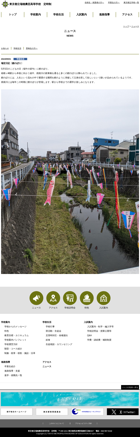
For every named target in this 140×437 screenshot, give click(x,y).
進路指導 (104, 14)
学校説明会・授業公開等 (99, 331)
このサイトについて (56, 423)
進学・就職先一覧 (13, 375)
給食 (48, 340)
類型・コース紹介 (13, 349)
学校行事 (50, 326)
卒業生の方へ (114, 2)
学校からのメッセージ (15, 326)
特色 (6, 331)
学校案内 (35, 14)
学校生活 (58, 14)
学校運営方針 (11, 344)
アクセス (127, 14)
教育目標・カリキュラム (16, 335)
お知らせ (5, 48)
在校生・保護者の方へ (94, 2)
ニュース (135, 26)
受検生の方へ (32, 48)
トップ (13, 14)
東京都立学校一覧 (131, 2)
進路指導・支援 (12, 371)
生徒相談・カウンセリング (59, 344)
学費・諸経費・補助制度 (99, 340)
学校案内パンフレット (15, 340)
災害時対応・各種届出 (57, 335)
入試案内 (81, 14)
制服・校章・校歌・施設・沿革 (19, 353)
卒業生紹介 (9, 366)
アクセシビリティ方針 (83, 423)
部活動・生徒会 (53, 331)
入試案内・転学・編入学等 (100, 326)
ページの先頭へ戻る (130, 387)
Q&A (89, 335)
